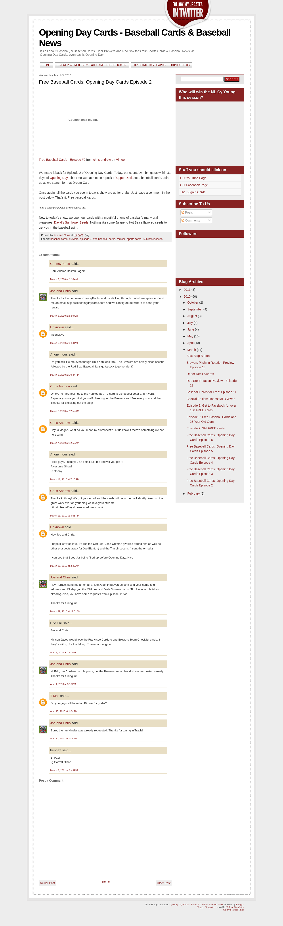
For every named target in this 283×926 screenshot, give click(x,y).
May (190, 336)
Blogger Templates (206, 907)
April (190, 343)
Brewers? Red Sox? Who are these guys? (92, 65)
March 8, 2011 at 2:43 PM (64, 770)
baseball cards (58, 239)
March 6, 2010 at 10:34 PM (64, 374)
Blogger (240, 904)
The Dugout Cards (192, 192)
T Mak (54, 696)
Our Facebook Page (194, 185)
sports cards (134, 239)
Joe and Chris (60, 291)
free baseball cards (104, 239)
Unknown (57, 327)
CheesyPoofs (60, 264)
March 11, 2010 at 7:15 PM (64, 479)
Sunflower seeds (153, 239)
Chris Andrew (60, 386)
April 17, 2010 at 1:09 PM (63, 738)
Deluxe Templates (235, 907)
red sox (121, 239)
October (193, 302)
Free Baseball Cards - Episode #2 (62, 159)
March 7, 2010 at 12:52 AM (64, 411)
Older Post (163, 883)
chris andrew (102, 159)
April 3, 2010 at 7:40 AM (63, 652)
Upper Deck (124, 178)
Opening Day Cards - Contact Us (162, 65)
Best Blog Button (198, 356)
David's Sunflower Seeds (71, 222)
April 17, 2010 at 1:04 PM (63, 711)
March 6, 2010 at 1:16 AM (64, 279)
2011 (187, 289)
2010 (187, 296)
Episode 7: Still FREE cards (206, 428)
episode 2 (85, 239)
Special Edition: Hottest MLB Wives (211, 399)
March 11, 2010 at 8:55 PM (64, 515)
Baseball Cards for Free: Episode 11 (212, 392)
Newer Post (47, 883)
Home (46, 65)
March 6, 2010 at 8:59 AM (64, 315)
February (194, 493)
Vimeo (120, 159)
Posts (187, 212)
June (191, 329)
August (192, 316)
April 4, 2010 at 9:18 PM (63, 684)
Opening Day (59, 178)
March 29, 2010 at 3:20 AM (64, 565)
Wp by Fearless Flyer (233, 909)
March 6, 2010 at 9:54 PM (64, 343)
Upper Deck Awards (200, 374)
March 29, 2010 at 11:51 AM (65, 611)
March (192, 350)
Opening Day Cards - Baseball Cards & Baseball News (196, 904)
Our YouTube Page (193, 178)
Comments (191, 220)
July (190, 323)
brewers (73, 239)
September (195, 309)
